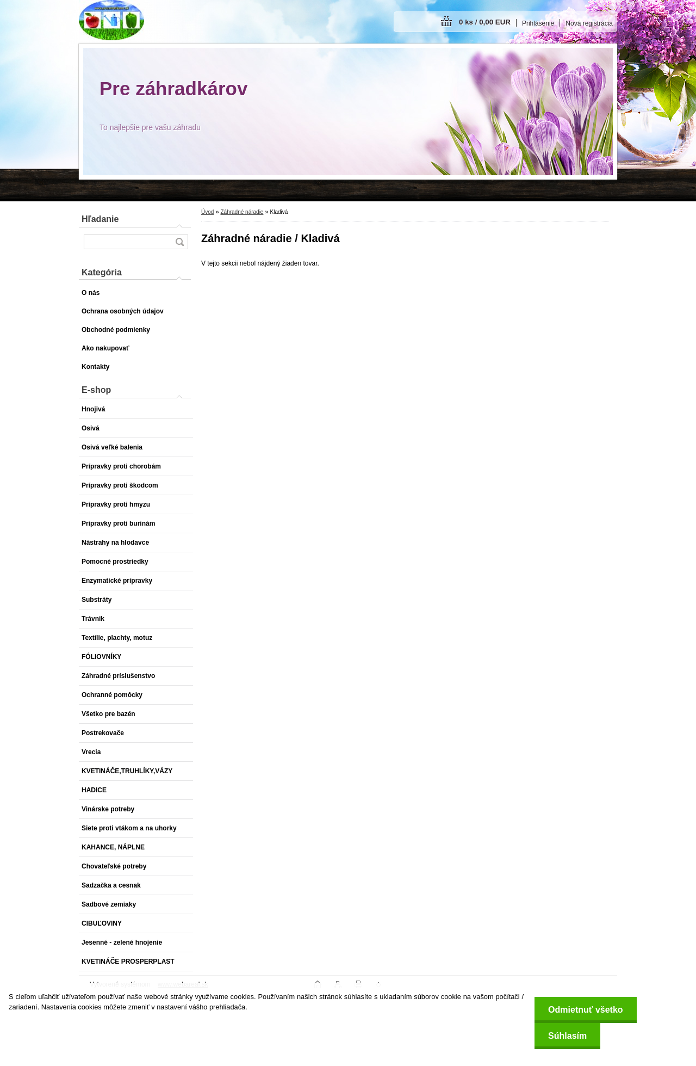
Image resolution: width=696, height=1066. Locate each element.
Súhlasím (567, 1035)
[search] (179, 242)
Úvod (207, 212)
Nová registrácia (589, 23)
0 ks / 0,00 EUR (485, 22)
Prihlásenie (538, 23)
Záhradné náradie (241, 212)
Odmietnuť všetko (585, 1009)
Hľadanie (100, 219)
